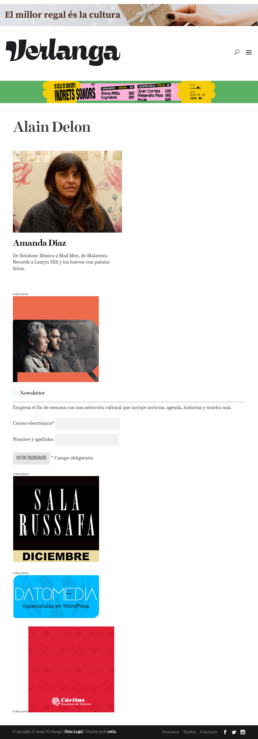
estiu (111, 732)
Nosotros (170, 732)
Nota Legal (74, 732)
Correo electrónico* (34, 423)
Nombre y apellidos (33, 439)
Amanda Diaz (39, 243)
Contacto (208, 732)
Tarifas (189, 732)
